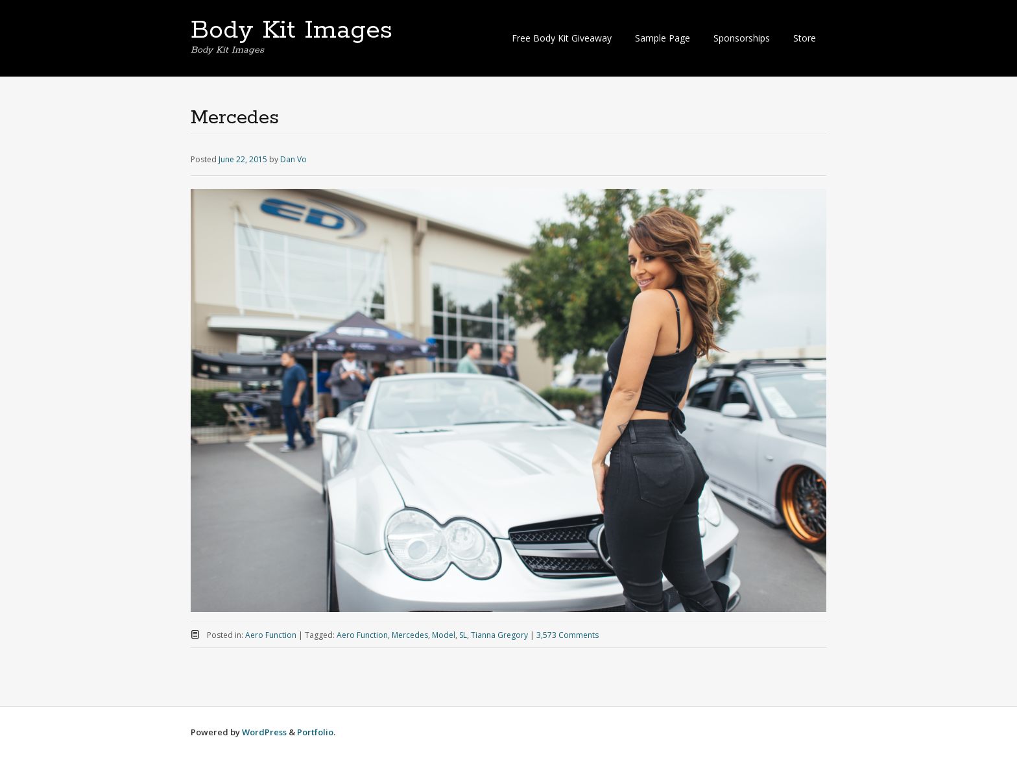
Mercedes (410, 635)
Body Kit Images (291, 30)
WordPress (264, 732)
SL (463, 635)
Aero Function (270, 635)
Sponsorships (741, 38)
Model (443, 635)
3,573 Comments (567, 635)
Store (804, 38)
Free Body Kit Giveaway (562, 38)
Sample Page (662, 38)
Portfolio (315, 732)
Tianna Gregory (499, 635)
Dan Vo (293, 159)
